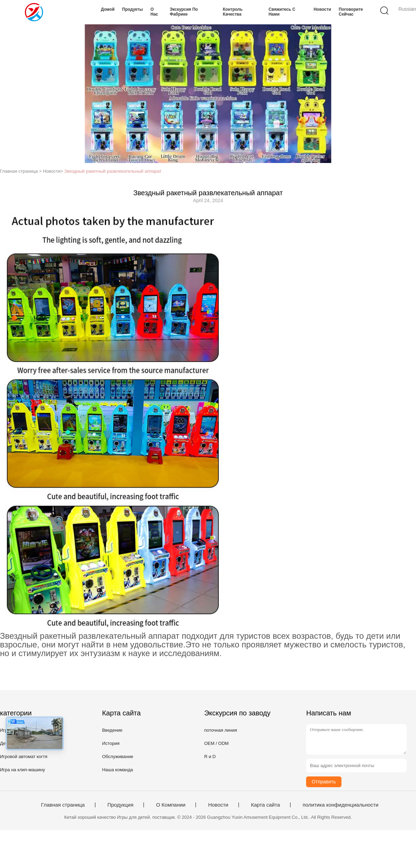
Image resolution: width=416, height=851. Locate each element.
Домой (107, 9)
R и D (210, 756)
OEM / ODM (216, 743)
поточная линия (220, 730)
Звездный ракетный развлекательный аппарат (113, 171)
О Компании (170, 804)
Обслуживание (117, 756)
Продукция (120, 804)
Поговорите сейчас (351, 12)
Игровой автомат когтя (23, 756)
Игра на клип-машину (22, 769)
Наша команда (117, 769)
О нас (154, 12)
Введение (112, 730)
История (110, 743)
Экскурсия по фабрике (184, 12)
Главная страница (63, 804)
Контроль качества (233, 12)
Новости (322, 9)
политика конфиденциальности (341, 804)
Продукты (132, 9)
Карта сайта (265, 804)
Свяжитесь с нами (282, 12)
